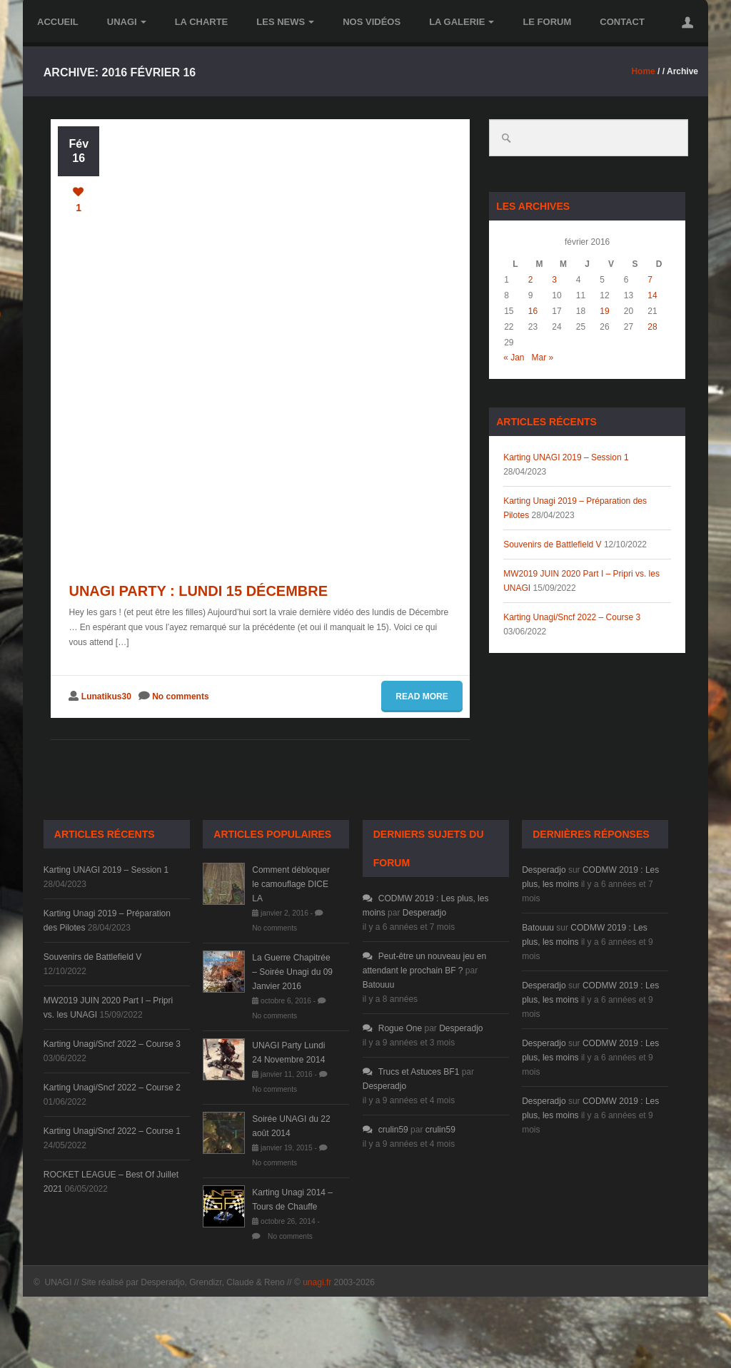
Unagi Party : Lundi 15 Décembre (198, 591)
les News (285, 21)
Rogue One (392, 1028)
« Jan (513, 358)
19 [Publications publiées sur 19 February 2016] (604, 311)
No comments (180, 696)
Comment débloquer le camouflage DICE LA (291, 884)
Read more (421, 696)
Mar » (543, 358)
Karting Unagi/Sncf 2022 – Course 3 (571, 617)
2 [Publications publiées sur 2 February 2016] (530, 280)
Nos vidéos (371, 21)
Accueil (58, 21)
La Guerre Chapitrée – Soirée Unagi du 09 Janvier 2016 (292, 972)
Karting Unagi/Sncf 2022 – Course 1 (112, 1131)
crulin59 (385, 1130)
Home (643, 71)
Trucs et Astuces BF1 (411, 1072)
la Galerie (461, 21)
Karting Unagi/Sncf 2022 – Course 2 (112, 1088)
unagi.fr (317, 1282)
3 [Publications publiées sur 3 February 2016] (554, 280)
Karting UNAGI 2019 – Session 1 (565, 457)
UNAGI (126, 21)
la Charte (201, 21)
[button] (687, 22)
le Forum (547, 21)
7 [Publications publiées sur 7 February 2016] (649, 280)
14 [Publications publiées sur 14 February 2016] (652, 295)
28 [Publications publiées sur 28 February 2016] (652, 327)
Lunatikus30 (106, 696)
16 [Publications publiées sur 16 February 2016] (533, 311)
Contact (622, 21)
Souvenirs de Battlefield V (552, 544)
